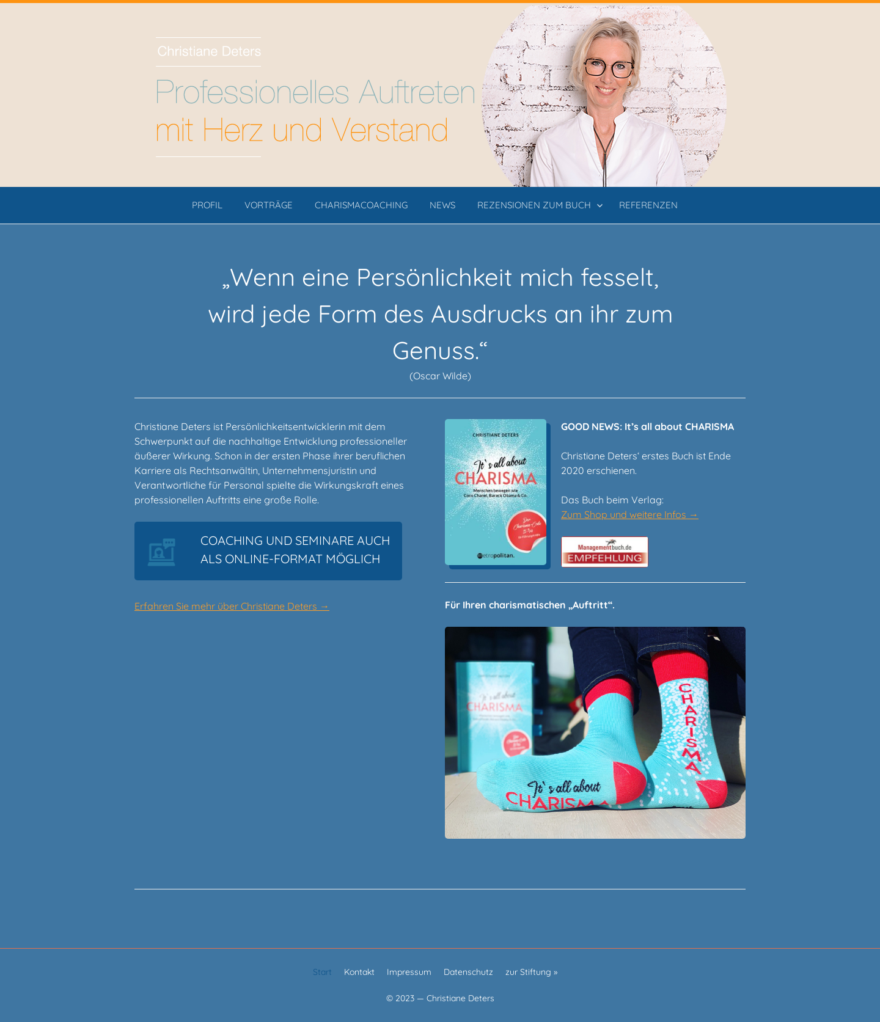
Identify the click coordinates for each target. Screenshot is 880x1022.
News (442, 205)
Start (322, 971)
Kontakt (359, 971)
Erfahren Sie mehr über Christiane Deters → (231, 606)
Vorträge (268, 205)
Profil (207, 205)
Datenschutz (468, 971)
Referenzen (648, 205)
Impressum (409, 971)
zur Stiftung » (531, 971)
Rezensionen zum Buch (534, 205)
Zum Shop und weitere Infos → (629, 514)
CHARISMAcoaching (361, 205)
